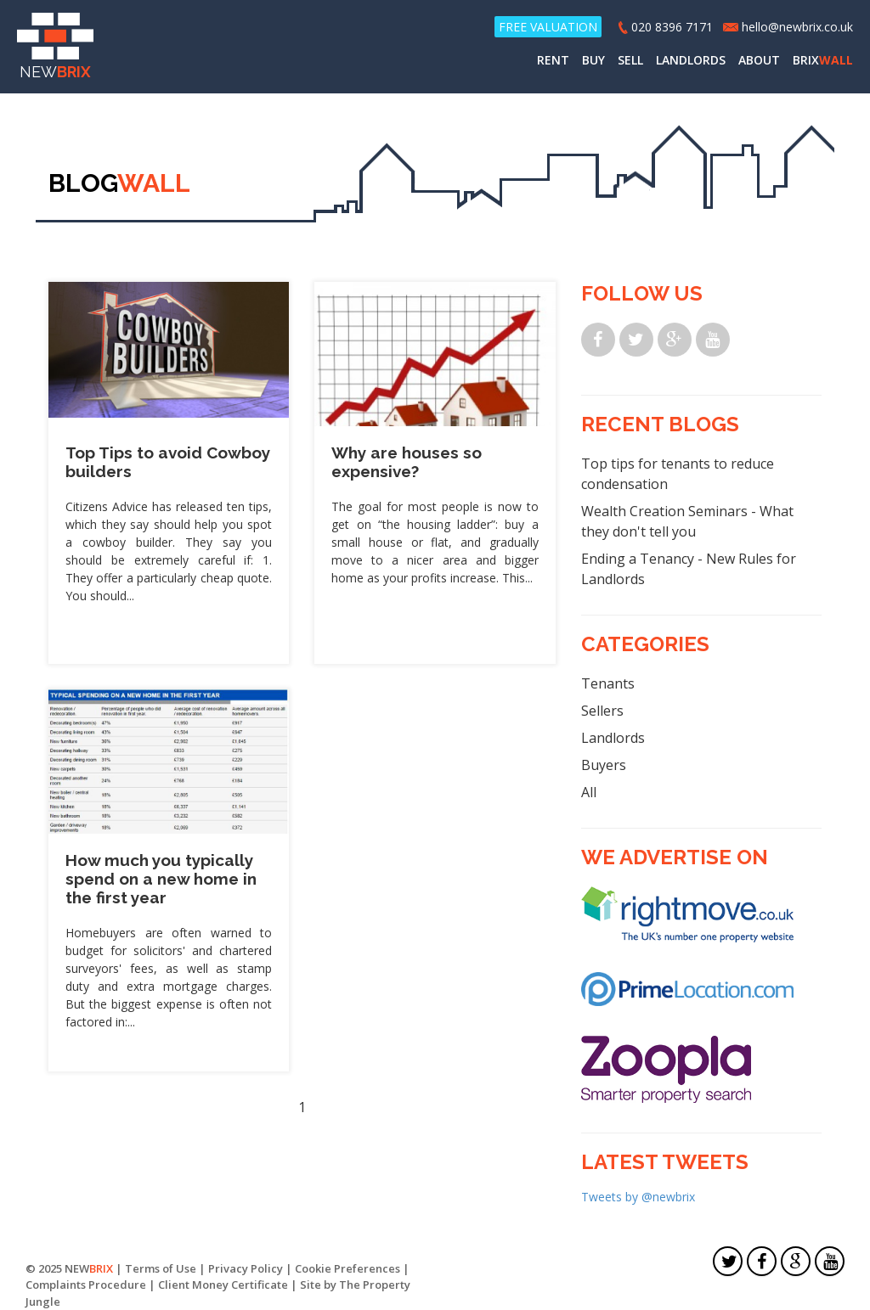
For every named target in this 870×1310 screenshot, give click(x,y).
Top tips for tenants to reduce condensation (677, 473)
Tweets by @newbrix (638, 1197)
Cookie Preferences (347, 1268)
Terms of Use (160, 1268)
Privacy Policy (245, 1268)
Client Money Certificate (223, 1284)
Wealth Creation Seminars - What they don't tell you (687, 521)
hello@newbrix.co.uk (797, 27)
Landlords (613, 737)
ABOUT (759, 60)
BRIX (823, 60)
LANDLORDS (691, 60)
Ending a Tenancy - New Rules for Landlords (688, 568)
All (588, 792)
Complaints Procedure (85, 1284)
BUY (593, 60)
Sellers (602, 710)
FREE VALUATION (548, 27)
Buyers (603, 765)
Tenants (608, 683)
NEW (55, 47)
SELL (630, 60)
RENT (553, 60)
